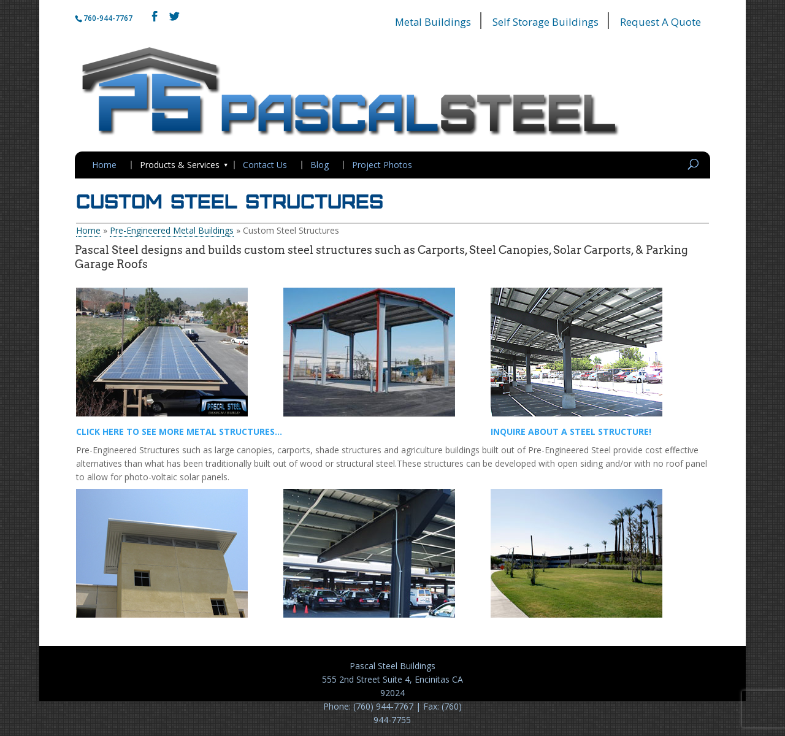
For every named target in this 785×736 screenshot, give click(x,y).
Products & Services (180, 165)
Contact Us (265, 165)
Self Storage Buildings (545, 22)
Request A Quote (660, 22)
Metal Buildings (433, 22)
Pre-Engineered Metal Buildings (172, 230)
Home (104, 165)
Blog (319, 165)
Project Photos (382, 165)
